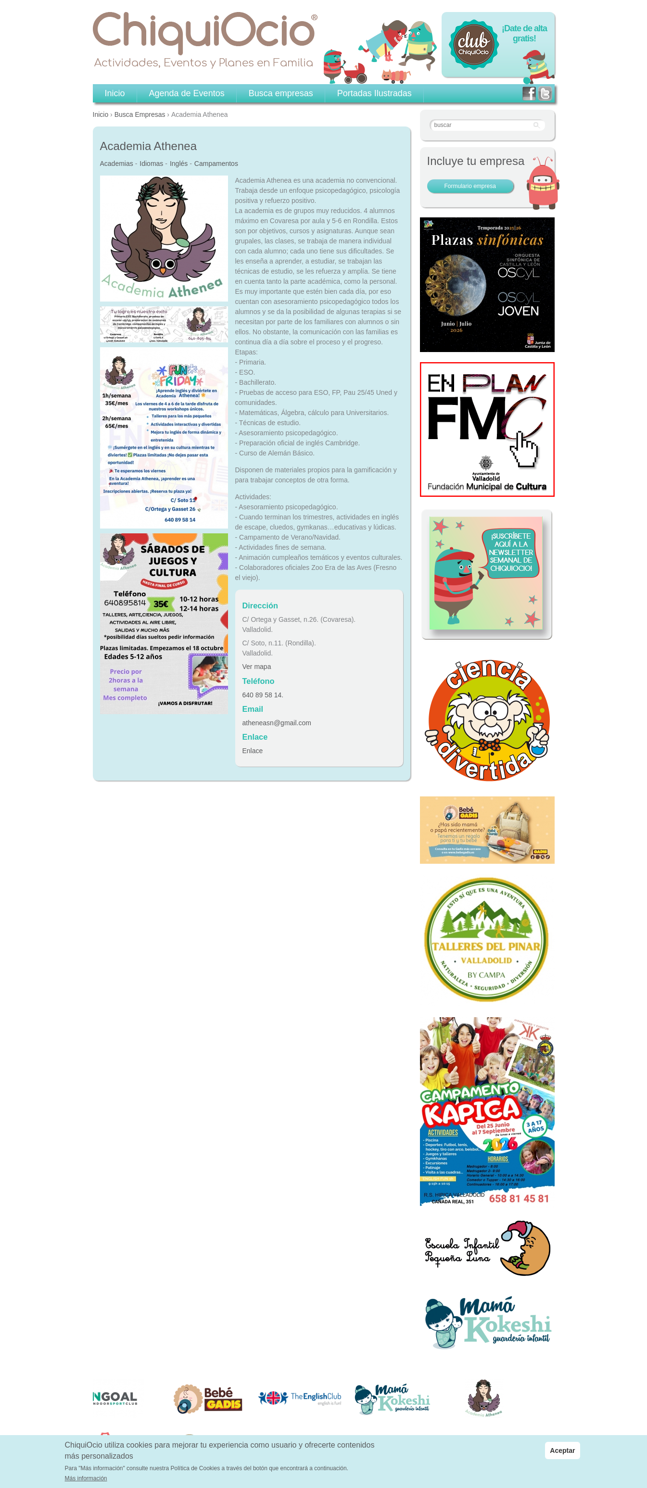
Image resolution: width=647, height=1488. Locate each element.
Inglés (179, 163)
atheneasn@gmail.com (276, 723)
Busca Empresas (139, 114)
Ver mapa (256, 666)
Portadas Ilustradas (374, 93)
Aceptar (562, 1450)
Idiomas (151, 163)
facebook (529, 93)
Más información (86, 1478)
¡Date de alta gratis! (524, 33)
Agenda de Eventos (187, 93)
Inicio (101, 114)
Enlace (252, 751)
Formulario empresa (470, 186)
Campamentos (216, 163)
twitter (545, 93)
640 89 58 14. (263, 695)
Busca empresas (281, 93)
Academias (116, 163)
